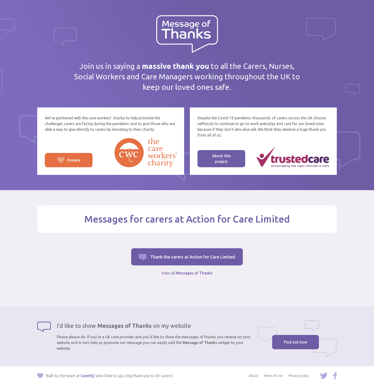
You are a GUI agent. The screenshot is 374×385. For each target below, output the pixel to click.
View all (187, 273)
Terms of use (273, 376)
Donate (62, 162)
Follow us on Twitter (323, 375)
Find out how (295, 342)
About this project (221, 159)
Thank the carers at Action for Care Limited (192, 256)
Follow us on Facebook (335, 375)
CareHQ (87, 376)
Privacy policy (299, 376)
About (253, 376)
